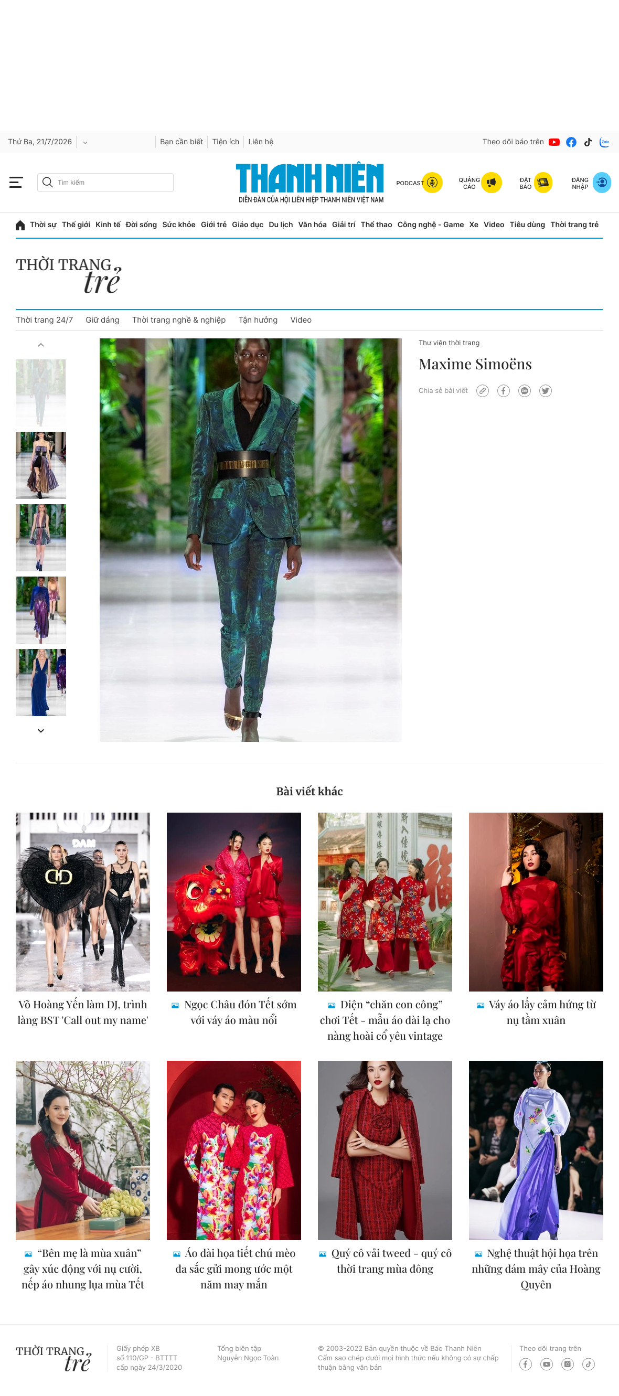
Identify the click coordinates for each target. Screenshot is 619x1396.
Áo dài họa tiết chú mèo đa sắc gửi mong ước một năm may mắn (235, 1269)
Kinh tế (108, 224)
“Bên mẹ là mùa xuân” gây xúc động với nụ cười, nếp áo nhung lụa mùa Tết (83, 1269)
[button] (41, 344)
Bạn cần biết (181, 141)
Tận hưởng (258, 320)
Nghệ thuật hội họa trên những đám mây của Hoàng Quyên (536, 1269)
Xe (474, 224)
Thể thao (376, 224)
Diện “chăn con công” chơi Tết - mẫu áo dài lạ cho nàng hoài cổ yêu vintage (385, 1020)
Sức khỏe (179, 224)
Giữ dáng (102, 320)
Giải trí (343, 224)
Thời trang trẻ (574, 224)
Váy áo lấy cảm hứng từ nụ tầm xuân (541, 1012)
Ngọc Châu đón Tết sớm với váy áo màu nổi (239, 1012)
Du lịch (281, 224)
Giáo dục (247, 224)
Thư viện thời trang (449, 343)
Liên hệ (260, 141)
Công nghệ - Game (431, 224)
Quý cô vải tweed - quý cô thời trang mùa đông (390, 1261)
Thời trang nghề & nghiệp (179, 320)
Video (494, 224)
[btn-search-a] (47, 182)
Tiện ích (225, 141)
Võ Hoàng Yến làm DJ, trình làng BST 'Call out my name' (82, 1012)
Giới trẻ (214, 224)
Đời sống (141, 224)
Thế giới (76, 224)
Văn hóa (312, 224)
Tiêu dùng (528, 224)
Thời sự (43, 224)
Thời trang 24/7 (44, 320)
